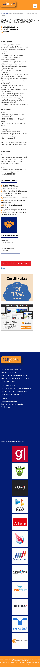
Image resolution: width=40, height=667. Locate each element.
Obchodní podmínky (9, 401)
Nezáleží (6, 31)
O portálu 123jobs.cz (9, 385)
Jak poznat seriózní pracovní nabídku (16, 388)
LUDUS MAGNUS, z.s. (10, 27)
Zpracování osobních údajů (12, 404)
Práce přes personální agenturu (14, 375)
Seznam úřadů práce (9, 372)
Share (3, 268)
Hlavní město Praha (10, 29)
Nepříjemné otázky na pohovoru (14, 391)
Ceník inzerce (6, 407)
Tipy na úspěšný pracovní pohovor (15, 378)
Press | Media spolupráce (11, 394)
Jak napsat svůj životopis (11, 369)
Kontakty (4, 398)
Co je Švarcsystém (8, 381)
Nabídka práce (4, 13)
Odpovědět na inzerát (16, 263)
